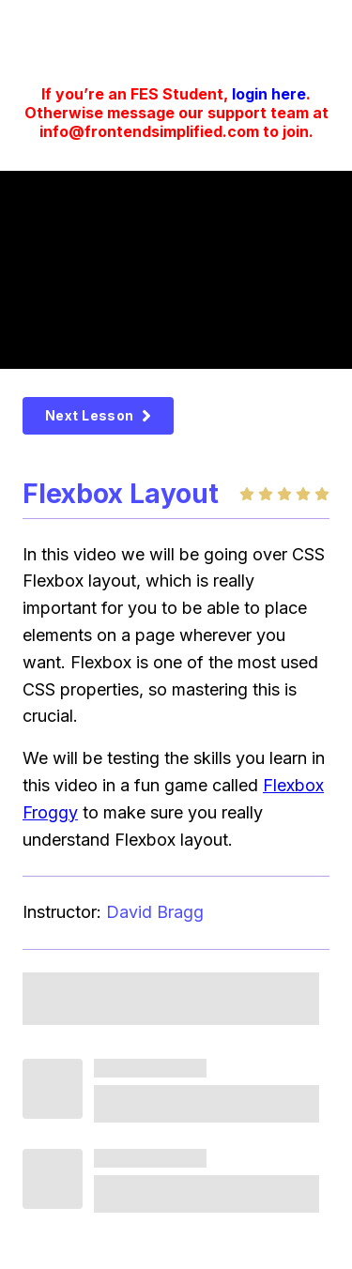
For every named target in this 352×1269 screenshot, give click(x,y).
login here (269, 93)
